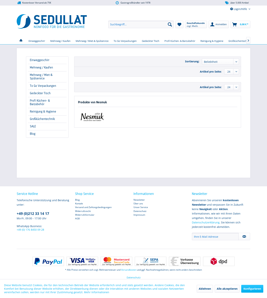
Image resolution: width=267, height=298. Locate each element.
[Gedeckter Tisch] (150, 40)
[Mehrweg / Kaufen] (60, 40)
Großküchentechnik (42, 119)
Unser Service (141, 207)
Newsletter (139, 199)
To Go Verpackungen (43, 85)
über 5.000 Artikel (237, 3)
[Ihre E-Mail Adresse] (215, 236)
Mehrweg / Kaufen (41, 67)
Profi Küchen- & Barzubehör (40, 102)
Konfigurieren (252, 288)
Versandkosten (128, 269)
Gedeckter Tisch (40, 93)
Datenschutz (140, 211)
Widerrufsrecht (83, 211)
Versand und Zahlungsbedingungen (93, 207)
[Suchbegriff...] (141, 24)
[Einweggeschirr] (37, 40)
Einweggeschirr (39, 60)
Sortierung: (192, 61)
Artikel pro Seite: (211, 71)
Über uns (138, 203)
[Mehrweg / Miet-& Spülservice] (92, 40)
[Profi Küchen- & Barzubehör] (180, 40)
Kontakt (79, 203)
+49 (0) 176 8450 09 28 (30, 229)
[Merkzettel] (179, 24)
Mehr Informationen (96, 292)
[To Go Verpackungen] (125, 40)
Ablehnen (205, 288)
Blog (32, 133)
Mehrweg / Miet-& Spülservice (41, 76)
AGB (77, 218)
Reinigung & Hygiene (43, 111)
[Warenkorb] (240, 24)
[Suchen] (170, 24)
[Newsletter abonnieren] (244, 236)
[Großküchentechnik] (239, 40)
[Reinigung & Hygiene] (212, 40)
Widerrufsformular (84, 214)
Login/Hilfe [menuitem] (239, 9)
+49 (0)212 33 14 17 (33, 213)
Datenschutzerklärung (206, 222)
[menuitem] (141, 24)
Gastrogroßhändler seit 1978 (132, 3)
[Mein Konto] (219, 24)
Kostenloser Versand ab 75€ (34, 3)
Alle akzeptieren (227, 288)
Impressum (139, 214)
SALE (33, 126)
